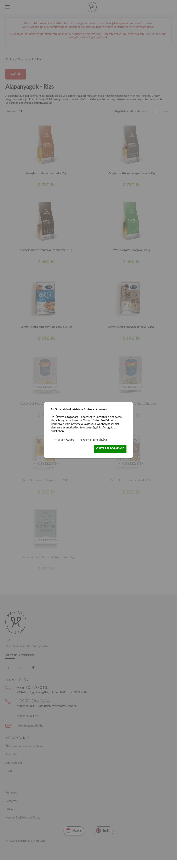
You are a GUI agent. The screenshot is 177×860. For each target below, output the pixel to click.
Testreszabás (64, 440)
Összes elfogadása (110, 448)
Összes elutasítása (93, 440)
